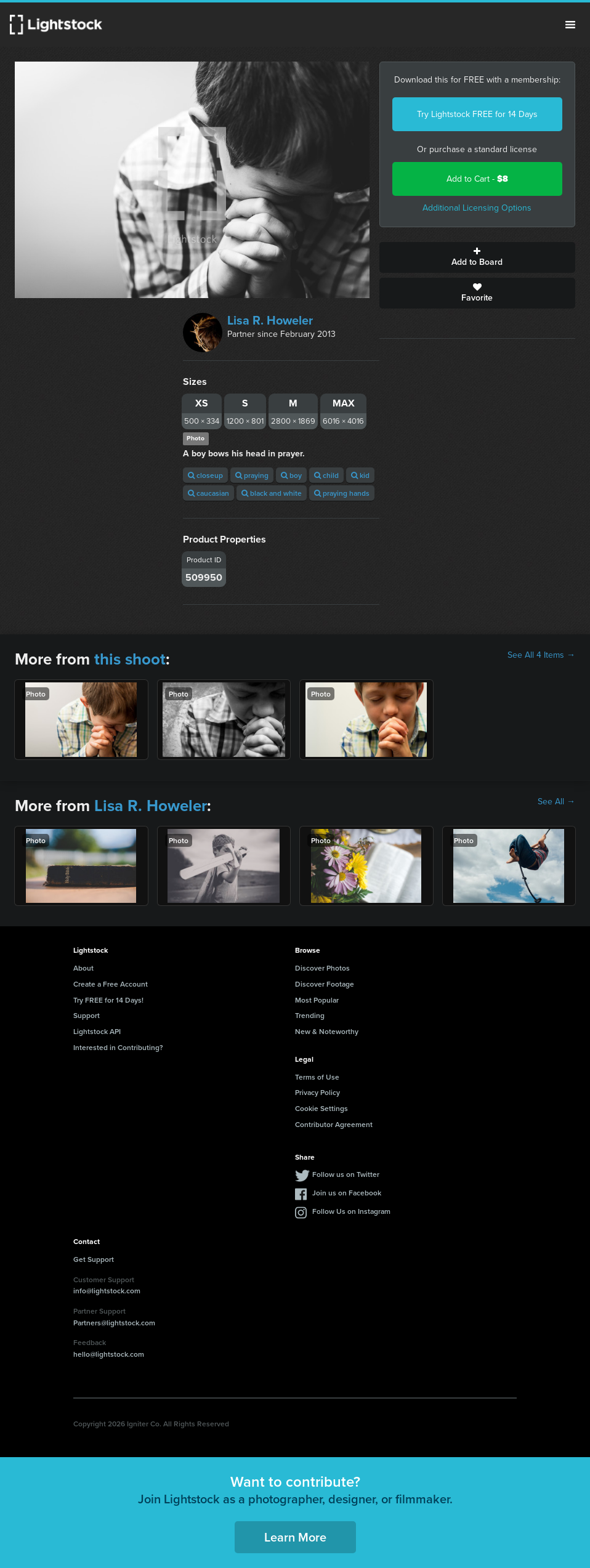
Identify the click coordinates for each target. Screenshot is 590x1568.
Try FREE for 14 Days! (108, 1000)
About (83, 968)
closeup (205, 475)
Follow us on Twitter (345, 1174)
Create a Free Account (110, 984)
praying (252, 475)
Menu (570, 24)
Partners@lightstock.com (114, 1322)
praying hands (342, 493)
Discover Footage (324, 984)
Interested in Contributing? (118, 1047)
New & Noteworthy (326, 1031)
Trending (310, 1015)
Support (86, 1015)
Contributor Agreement (334, 1124)
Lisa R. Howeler (270, 320)
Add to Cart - (477, 178)
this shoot (130, 659)
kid (360, 475)
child (326, 475)
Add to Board (477, 257)
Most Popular (317, 1000)
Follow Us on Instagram (351, 1211)
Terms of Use (317, 1077)
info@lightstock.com (106, 1290)
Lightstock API (97, 1031)
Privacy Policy (317, 1092)
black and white (271, 493)
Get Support (93, 1259)
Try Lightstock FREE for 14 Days (477, 114)
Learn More (295, 1537)
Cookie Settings (321, 1108)
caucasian (208, 493)
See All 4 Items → (541, 655)
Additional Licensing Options (476, 207)
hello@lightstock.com (108, 1354)
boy (291, 475)
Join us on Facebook (346, 1192)
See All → (556, 802)
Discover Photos (322, 968)
